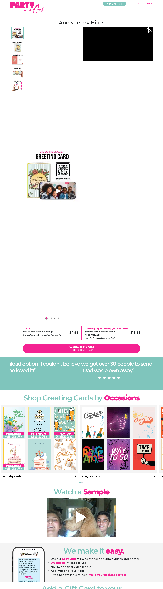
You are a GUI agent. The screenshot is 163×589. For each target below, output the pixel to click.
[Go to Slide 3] (17, 59)
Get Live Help (114, 4)
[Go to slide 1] (80, 482)
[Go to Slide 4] (17, 72)
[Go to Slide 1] (17, 33)
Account (135, 4)
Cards (149, 4)
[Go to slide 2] (82, 482)
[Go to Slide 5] (17, 85)
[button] (52, 174)
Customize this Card (81, 348)
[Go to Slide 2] (17, 46)
